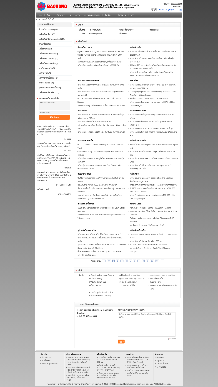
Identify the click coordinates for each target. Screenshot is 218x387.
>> (157, 261)
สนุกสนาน (177, 6)
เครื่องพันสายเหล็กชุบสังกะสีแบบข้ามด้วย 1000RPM (99, 65)
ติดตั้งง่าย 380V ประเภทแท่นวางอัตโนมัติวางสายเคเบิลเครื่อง (138, 373)
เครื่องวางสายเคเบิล (47, 54)
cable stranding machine (129, 275)
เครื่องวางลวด (95, 285)
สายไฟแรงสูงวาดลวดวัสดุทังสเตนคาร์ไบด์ (147, 225)
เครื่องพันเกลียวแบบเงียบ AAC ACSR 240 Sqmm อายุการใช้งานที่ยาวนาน (108, 367)
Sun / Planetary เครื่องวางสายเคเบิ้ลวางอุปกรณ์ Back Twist (102, 105)
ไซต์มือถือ (161, 367)
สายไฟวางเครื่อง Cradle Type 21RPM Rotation (149, 99)
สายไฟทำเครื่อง (156, 282)
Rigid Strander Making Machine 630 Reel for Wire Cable (101, 51)
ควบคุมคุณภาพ (95, 33)
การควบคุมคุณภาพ (92, 15)
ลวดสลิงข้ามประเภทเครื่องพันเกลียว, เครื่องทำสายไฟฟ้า (100, 62)
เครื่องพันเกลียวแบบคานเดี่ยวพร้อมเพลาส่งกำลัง (149, 245)
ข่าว (132, 15)
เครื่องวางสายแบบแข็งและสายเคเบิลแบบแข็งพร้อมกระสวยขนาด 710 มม (108, 375)
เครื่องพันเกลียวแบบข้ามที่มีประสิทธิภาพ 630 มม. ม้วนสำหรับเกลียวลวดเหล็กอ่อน (79, 369)
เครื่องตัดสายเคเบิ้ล (46, 58)
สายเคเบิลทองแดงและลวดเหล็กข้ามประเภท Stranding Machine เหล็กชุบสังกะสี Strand (79, 361)
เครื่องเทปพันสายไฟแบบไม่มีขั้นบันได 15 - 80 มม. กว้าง (100, 234)
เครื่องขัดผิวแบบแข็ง (97, 282)
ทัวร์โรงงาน (75, 15)
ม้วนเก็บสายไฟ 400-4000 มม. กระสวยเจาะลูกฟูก (97, 185)
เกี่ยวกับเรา (60, 15)
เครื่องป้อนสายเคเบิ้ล (47, 63)
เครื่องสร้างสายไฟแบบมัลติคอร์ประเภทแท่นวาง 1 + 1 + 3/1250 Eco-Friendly (138, 359)
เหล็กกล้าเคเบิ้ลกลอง (47, 78)
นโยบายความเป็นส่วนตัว (57, 384)
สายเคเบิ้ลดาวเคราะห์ (128, 282)
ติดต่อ (54, 117)
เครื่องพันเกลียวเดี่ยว (47, 92)
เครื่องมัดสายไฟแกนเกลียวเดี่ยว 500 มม (146, 241)
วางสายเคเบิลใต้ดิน (127, 285)
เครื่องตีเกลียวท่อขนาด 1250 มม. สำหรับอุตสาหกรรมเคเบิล (101, 132)
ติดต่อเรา (109, 15)
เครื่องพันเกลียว (45, 34)
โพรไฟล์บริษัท (94, 30)
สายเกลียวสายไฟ (156, 278)
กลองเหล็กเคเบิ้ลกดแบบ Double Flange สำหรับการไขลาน (153, 185)
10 (152, 261)
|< (103, 261)
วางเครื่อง (43, 44)
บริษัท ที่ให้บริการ (126, 30)
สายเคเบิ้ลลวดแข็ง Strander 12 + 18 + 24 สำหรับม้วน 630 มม (108, 359)
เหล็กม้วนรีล (44, 73)
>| (162, 261)
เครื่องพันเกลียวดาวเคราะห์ (50, 39)
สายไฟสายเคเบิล (46, 68)
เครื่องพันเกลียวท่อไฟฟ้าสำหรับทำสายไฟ (94, 122)
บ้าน (40, 15)
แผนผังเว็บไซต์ (162, 364)
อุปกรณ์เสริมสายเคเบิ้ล (48, 88)
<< (109, 261)
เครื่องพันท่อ (44, 49)
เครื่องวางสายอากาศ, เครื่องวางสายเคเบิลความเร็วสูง (151, 128)
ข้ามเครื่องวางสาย (46, 29)
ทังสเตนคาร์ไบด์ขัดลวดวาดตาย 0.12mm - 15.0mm (150, 208)
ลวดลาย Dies (44, 83)
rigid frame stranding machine (131, 278)
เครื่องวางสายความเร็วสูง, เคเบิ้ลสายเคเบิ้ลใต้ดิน (137, 366)
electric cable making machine (162, 275)
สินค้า (49, 15)
